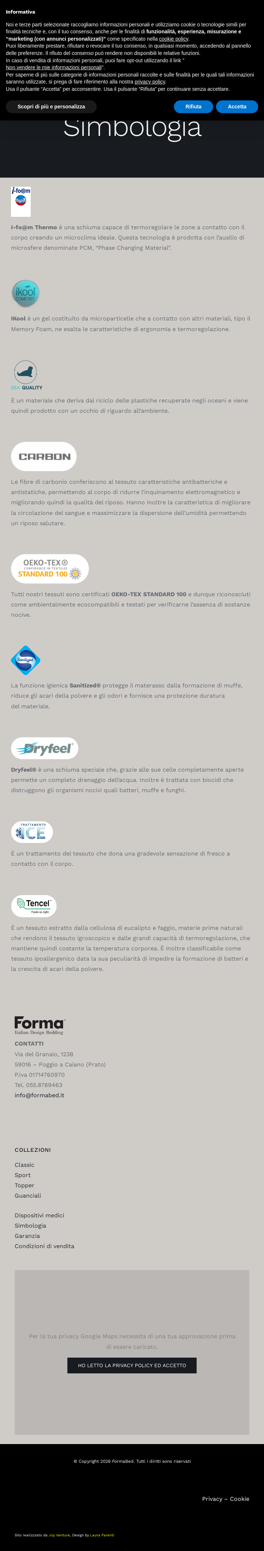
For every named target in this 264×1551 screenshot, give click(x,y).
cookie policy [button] (173, 39)
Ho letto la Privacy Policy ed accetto (132, 1365)
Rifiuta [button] (194, 107)
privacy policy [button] (150, 82)
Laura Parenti (102, 1535)
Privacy (212, 1498)
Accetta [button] (237, 107)
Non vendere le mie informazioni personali (53, 67)
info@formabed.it (39, 1095)
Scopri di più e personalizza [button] (51, 107)
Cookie (239, 1498)
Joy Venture (59, 1535)
